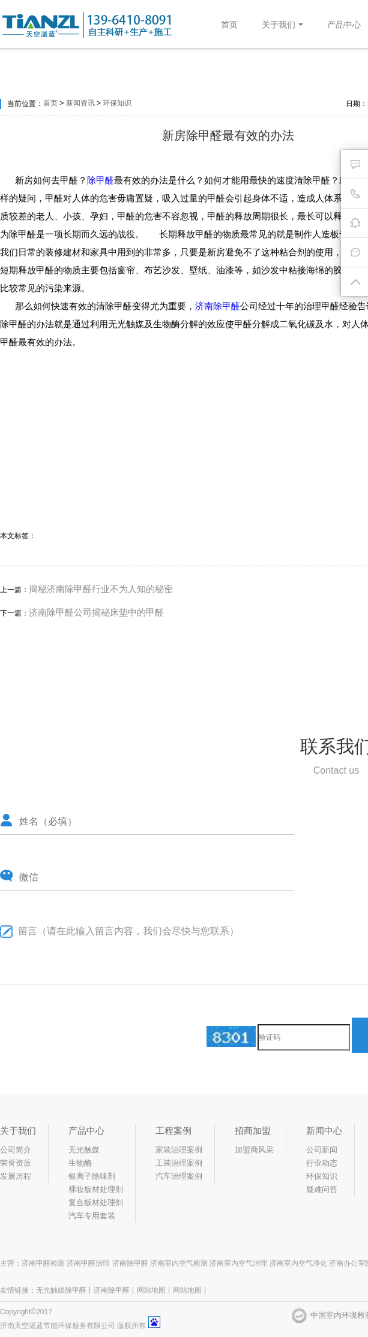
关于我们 (282, 24)
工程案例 (173, 1130)
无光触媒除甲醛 (61, 1290)
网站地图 (151, 1290)
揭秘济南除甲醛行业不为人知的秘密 (101, 589)
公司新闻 (321, 1149)
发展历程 (15, 1176)
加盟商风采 (254, 1149)
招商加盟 (253, 1130)
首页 (229, 24)
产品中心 (344, 24)
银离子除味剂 (91, 1176)
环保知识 (117, 103)
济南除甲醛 (217, 306)
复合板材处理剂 (95, 1202)
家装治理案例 (178, 1149)
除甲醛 (100, 180)
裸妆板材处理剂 (95, 1189)
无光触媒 (84, 1149)
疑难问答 (321, 1189)
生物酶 (80, 1162)
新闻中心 (324, 1130)
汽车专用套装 (91, 1215)
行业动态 (321, 1162)
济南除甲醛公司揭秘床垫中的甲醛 (96, 612)
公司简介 (15, 1149)
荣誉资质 (15, 1162)
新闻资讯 (80, 103)
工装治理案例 (178, 1162)
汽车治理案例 (178, 1176)
